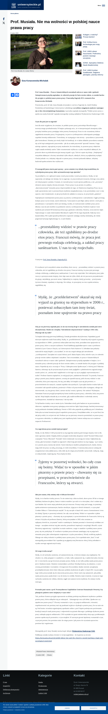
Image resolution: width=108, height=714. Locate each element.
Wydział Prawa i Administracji (45, 651)
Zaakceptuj (93, 708)
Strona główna (14, 13)
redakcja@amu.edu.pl (81, 694)
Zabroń (67, 708)
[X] (3, 23)
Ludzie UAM (40, 655)
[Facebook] (4, 19)
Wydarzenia (42, 686)
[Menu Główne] (101, 5)
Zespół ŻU (6, 686)
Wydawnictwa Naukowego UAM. (83, 631)
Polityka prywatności (8, 710)
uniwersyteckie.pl (29, 4)
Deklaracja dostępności (11, 690)
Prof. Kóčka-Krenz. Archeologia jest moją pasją (91, 44)
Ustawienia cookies (20, 710)
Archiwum (6, 693)
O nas (5, 682)
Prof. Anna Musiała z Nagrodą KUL (55, 259)
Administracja (43, 690)
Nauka (50, 655)
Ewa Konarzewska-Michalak (35, 81)
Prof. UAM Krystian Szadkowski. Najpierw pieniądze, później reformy (93, 72)
